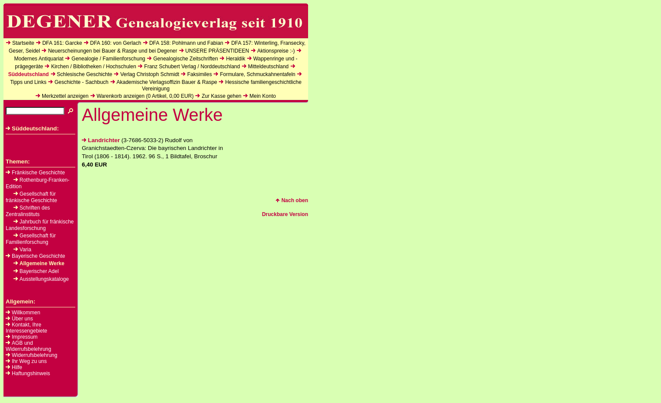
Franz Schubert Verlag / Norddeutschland (192, 66)
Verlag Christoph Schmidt (149, 74)
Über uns (22, 319)
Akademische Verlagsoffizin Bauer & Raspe (167, 82)
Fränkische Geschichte (35, 173)
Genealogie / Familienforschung (108, 59)
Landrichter (101, 140)
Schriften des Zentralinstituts (28, 211)
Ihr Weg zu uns (29, 361)
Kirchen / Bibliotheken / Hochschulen (93, 66)
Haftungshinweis (31, 373)
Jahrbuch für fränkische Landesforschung (40, 225)
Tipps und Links (28, 82)
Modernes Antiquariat (38, 59)
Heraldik (235, 59)
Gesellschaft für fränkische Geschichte (31, 197)
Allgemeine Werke (38, 263)
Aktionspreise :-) (276, 51)
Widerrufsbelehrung (34, 355)
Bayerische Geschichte (35, 256)
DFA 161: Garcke (62, 43)
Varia (22, 249)
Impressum (24, 337)
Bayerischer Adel (36, 271)
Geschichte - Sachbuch (81, 82)
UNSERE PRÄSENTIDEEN (217, 51)
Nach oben (291, 200)
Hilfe (17, 367)
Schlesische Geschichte (84, 74)
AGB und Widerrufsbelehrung (28, 346)
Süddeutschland (28, 74)
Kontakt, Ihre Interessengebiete (26, 328)
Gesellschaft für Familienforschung (31, 239)
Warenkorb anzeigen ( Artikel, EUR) (145, 96)
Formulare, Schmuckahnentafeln (257, 74)
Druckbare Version (285, 214)
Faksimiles (199, 74)
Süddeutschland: (32, 128)
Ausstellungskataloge (41, 279)
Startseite (23, 43)
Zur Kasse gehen (221, 96)
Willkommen (26, 313)
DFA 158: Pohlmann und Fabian (186, 43)
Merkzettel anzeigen (65, 96)
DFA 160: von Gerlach (115, 43)
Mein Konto (262, 96)
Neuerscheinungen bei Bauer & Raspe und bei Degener (112, 51)
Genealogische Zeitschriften (185, 59)
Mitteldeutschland (268, 66)
